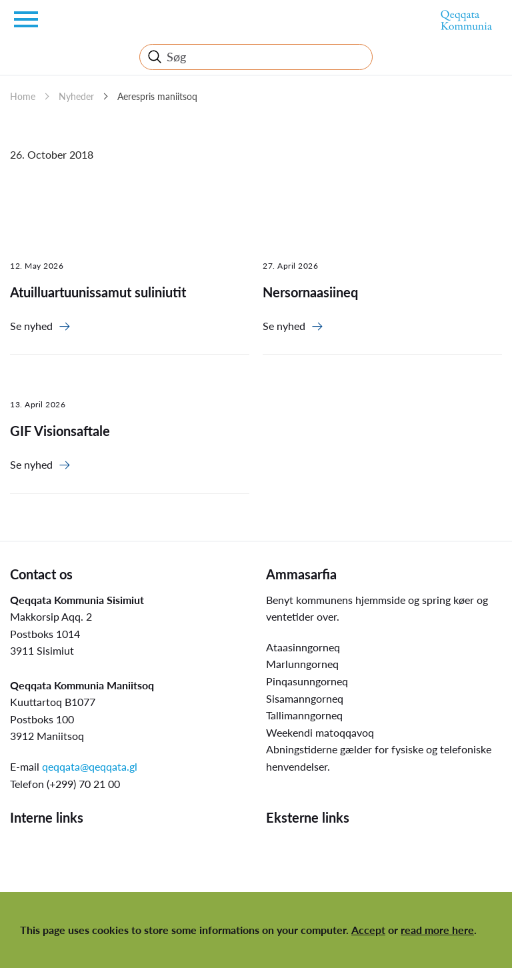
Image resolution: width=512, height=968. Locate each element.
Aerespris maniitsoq (157, 96)
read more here (437, 929)
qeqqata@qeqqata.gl (89, 766)
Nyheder (76, 96)
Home (22, 96)
